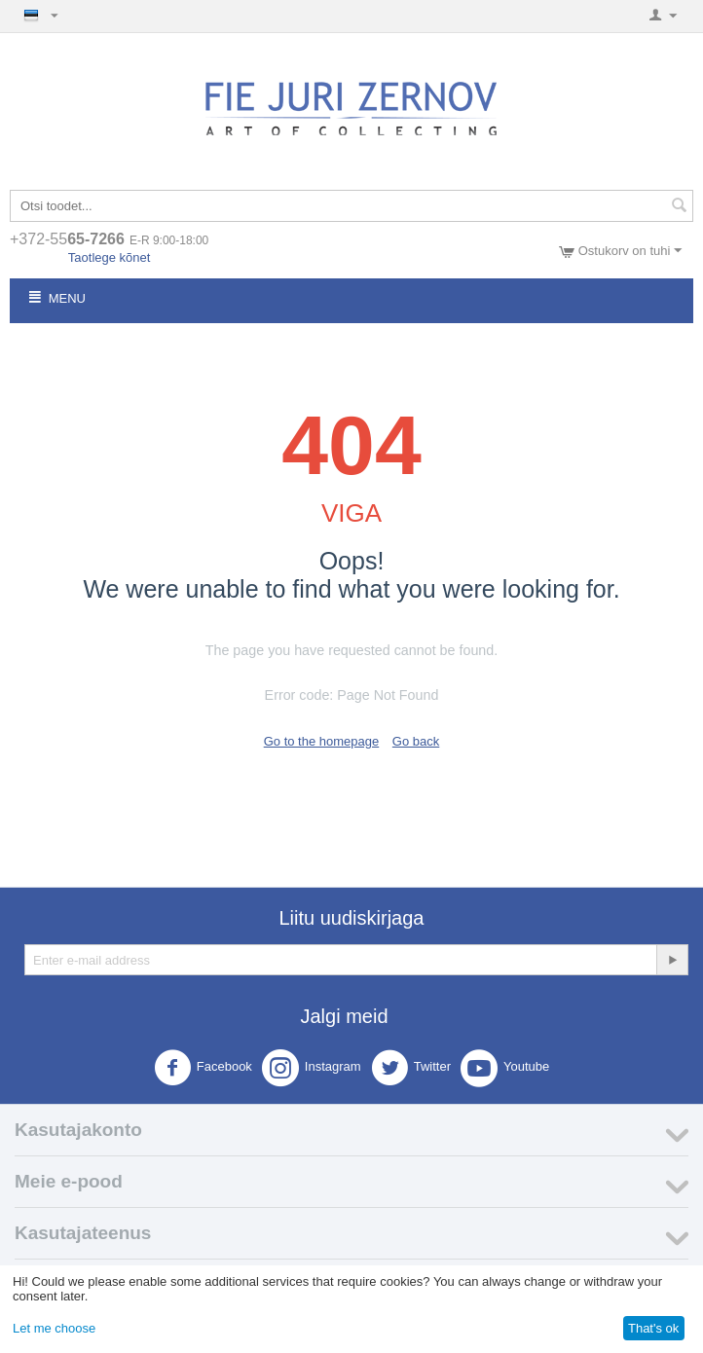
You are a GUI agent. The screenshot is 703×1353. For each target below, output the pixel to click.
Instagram (311, 1067)
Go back (415, 741)
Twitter (411, 1067)
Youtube (505, 1067)
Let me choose (54, 1328)
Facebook (203, 1067)
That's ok (653, 1328)
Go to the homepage (322, 741)
